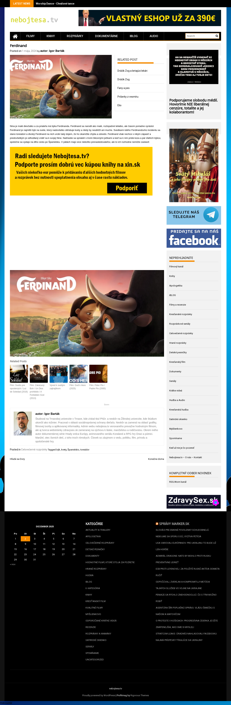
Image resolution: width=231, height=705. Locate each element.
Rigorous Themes (139, 695)
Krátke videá (175, 390)
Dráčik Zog (123, 79)
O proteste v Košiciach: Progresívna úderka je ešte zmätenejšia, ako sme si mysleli (187, 623)
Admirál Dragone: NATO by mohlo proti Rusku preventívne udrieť (183, 559)
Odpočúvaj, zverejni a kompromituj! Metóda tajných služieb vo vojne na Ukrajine (183, 585)
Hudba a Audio (177, 400)
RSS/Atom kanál (177, 482)
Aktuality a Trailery (98, 530)
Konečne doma (156, 459)
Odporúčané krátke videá (101, 620)
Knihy (51, 36)
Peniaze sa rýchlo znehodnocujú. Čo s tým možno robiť (186, 598)
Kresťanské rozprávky (180, 314)
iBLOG (134, 36)
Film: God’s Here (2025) (77, 387)
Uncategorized (95, 659)
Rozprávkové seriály (179, 323)
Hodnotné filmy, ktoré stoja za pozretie (110, 562)
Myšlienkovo (175, 428)
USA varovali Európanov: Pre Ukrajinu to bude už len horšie (186, 546)
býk (58, 449)
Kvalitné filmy (94, 607)
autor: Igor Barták (52, 51)
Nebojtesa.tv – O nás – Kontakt (185, 457)
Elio (119, 105)
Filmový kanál (176, 266)
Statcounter (6, 703)
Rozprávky (75, 36)
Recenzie (91, 627)
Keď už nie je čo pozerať (181, 447)
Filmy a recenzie (177, 304)
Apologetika (175, 285)
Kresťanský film (177, 362)
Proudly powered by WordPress (98, 695)
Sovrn (106, 404)
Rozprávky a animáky (98, 633)
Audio (154, 36)
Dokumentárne (106, 36)
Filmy (30, 36)
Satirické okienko (178, 419)
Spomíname (175, 438)
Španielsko (73, 449)
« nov (12, 564)
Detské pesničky (178, 352)
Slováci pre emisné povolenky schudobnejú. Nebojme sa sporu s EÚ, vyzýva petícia (182, 533)
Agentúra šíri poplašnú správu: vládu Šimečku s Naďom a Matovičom (185, 611)
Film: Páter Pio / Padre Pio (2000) (97, 387)
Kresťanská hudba (178, 409)
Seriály (172, 381)
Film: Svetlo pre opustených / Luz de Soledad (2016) (19, 388)
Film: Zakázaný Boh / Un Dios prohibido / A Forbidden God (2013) (37, 391)
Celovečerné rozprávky (34, 449)
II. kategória (93, 588)
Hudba (89, 575)
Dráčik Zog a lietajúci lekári (132, 70)
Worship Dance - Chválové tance (55, 3)
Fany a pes (123, 88)
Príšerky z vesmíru (127, 96)
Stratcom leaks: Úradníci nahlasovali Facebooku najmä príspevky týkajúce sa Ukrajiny (186, 636)
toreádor (84, 449)
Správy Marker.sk (174, 523)
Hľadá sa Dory (17, 459)
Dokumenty (175, 371)
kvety (63, 449)
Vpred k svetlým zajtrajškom (57, 387)
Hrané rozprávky (177, 343)
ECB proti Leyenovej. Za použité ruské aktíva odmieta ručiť (188, 572)
